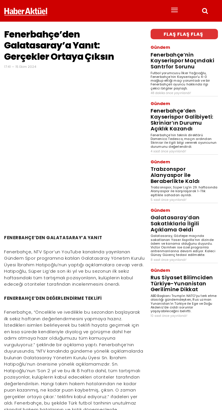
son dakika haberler (42, 388)
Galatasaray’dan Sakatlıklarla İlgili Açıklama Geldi (183, 170)
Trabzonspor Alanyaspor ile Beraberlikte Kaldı (176, 136)
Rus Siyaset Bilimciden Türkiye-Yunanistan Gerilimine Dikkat (180, 217)
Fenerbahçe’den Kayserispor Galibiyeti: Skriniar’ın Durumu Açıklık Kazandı (184, 95)
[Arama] (212, 379)
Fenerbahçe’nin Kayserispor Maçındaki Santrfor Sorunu (177, 51)
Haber (9, 388)
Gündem (158, 44)
